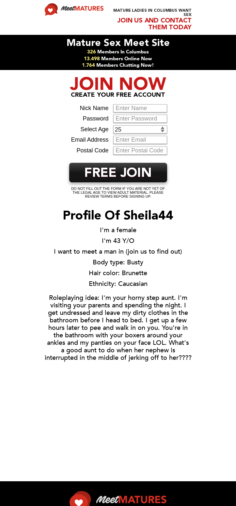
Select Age (94, 129)
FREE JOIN (118, 173)
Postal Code (92, 150)
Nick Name (94, 108)
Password (95, 118)
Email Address (89, 139)
